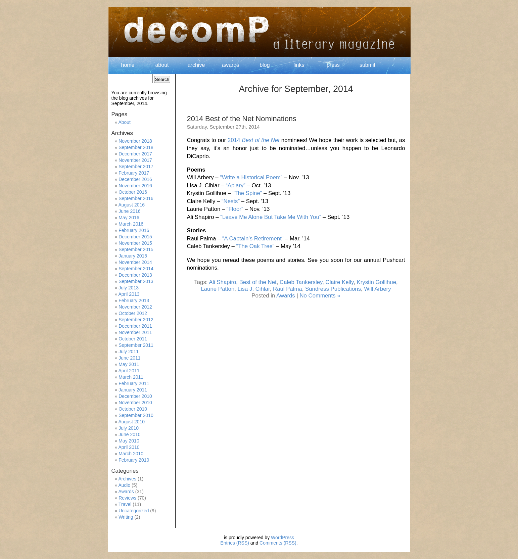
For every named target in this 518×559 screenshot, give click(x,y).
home (127, 65)
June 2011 (129, 358)
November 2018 (135, 141)
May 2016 (129, 217)
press (333, 65)
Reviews (127, 498)
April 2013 (128, 294)
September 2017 (136, 166)
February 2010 (134, 460)
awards (230, 65)
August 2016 (131, 204)
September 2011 (136, 345)
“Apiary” (235, 185)
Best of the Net (258, 282)
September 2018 (136, 147)
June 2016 (129, 211)
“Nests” (231, 201)
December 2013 (135, 275)
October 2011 (133, 338)
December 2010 (135, 396)
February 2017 (134, 173)
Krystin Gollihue (376, 282)
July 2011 (129, 351)
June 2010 (129, 434)
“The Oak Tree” (255, 246)
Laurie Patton (217, 289)
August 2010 (131, 421)
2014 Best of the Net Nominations (241, 118)
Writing (126, 517)
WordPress (282, 537)
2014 (254, 140)
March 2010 (131, 453)
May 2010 (129, 441)
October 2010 (133, 409)
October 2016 (133, 192)
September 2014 (136, 268)
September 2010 (136, 415)
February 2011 (134, 383)
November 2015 (135, 243)
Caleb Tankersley (301, 282)
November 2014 (135, 262)
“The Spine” (247, 193)
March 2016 (131, 224)
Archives (127, 478)
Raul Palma (287, 289)
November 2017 (135, 160)
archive (196, 65)
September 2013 (136, 281)
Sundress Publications (333, 289)
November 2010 (135, 402)
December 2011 (135, 326)
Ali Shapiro (222, 282)
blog (265, 65)
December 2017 (135, 153)
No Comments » (319, 295)
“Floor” (235, 209)
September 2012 (136, 319)
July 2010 (129, 428)
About (124, 122)
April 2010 (128, 447)
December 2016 (135, 179)
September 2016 (136, 198)
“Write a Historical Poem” (251, 177)
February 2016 (134, 230)
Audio (124, 485)
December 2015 (135, 236)
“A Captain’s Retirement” (253, 238)
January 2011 (133, 389)
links (298, 65)
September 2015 (136, 249)
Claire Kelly (340, 282)
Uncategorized (134, 510)
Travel (125, 504)
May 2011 (129, 364)
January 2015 (133, 256)
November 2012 (135, 307)
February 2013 (134, 300)
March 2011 (131, 377)
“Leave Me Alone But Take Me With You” (270, 217)
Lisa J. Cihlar (254, 289)
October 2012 (133, 313)
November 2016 (135, 185)
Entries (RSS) (234, 543)
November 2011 (135, 332)
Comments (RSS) (278, 543)
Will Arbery (377, 289)
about (162, 65)
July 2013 (129, 287)
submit (367, 65)
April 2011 (128, 370)
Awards (285, 295)
